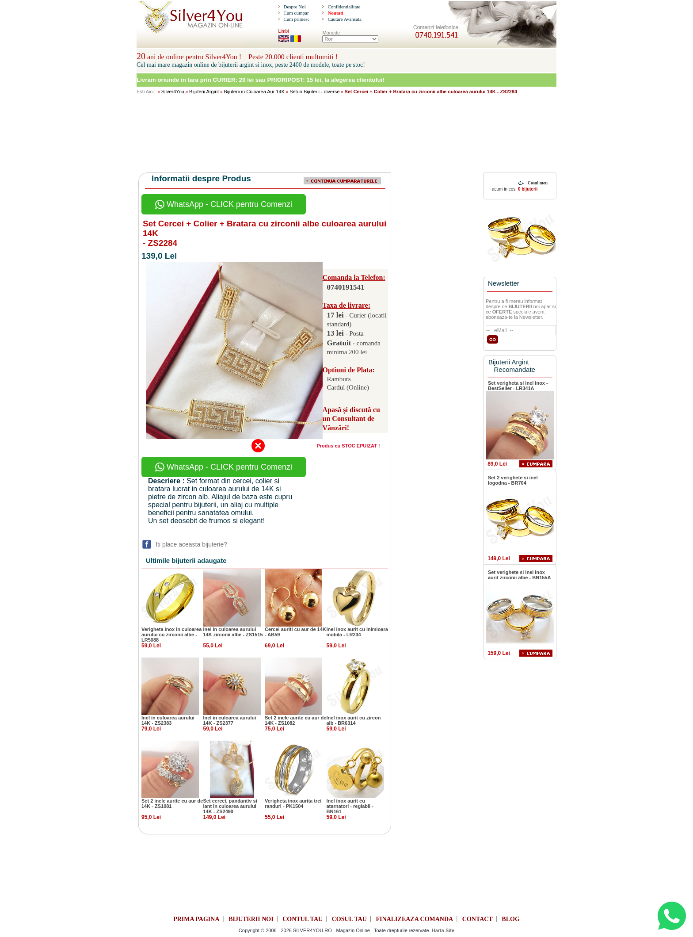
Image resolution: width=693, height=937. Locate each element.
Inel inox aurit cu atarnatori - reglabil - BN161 (350, 806)
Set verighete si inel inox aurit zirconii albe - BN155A (519, 575)
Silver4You (172, 91)
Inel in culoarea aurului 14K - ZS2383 (167, 720)
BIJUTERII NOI (251, 919)
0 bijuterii (527, 189)
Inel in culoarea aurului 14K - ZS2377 (229, 720)
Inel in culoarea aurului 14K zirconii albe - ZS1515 (233, 632)
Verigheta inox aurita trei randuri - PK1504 (293, 803)
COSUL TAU (349, 919)
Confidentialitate (343, 6)
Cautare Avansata (344, 19)
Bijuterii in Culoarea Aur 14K (254, 91)
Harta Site (443, 930)
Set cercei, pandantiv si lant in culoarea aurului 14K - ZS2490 (230, 806)
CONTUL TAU (302, 919)
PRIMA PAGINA (196, 919)
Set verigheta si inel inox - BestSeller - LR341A (518, 385)
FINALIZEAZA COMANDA (414, 919)
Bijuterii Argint (204, 91)
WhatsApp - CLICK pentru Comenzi (223, 204)
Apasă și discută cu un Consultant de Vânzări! (351, 419)
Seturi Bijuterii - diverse (314, 91)
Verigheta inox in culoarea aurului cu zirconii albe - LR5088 (171, 635)
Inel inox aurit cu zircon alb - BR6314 (354, 720)
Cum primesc (296, 19)
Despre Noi (294, 6)
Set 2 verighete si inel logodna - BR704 (513, 480)
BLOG (510, 919)
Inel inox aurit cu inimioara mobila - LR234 (357, 632)
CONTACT (477, 919)
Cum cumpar (295, 12)
